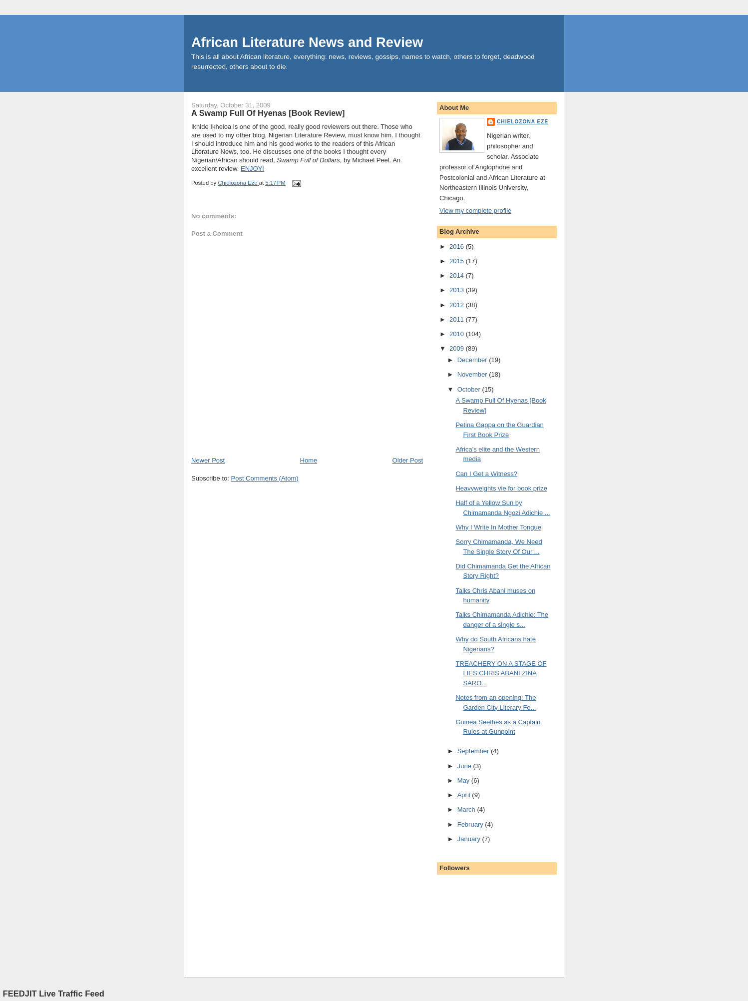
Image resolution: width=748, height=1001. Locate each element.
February (471, 824)
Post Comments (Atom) (265, 478)
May (464, 780)
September (474, 751)
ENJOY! (252, 168)
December (473, 360)
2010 (457, 334)
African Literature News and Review (307, 42)
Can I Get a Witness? (486, 474)
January (469, 839)
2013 (457, 290)
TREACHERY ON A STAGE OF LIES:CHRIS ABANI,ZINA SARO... (500, 673)
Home (309, 460)
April (464, 795)
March (467, 809)
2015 (457, 261)
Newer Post (208, 460)
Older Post (407, 460)
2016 (457, 246)
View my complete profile (475, 210)
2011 (457, 319)
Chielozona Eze (522, 121)
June (465, 766)
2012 (457, 305)
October (469, 389)
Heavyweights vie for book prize (501, 488)
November (473, 374)
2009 (457, 348)
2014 (457, 275)
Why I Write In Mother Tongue (498, 527)
